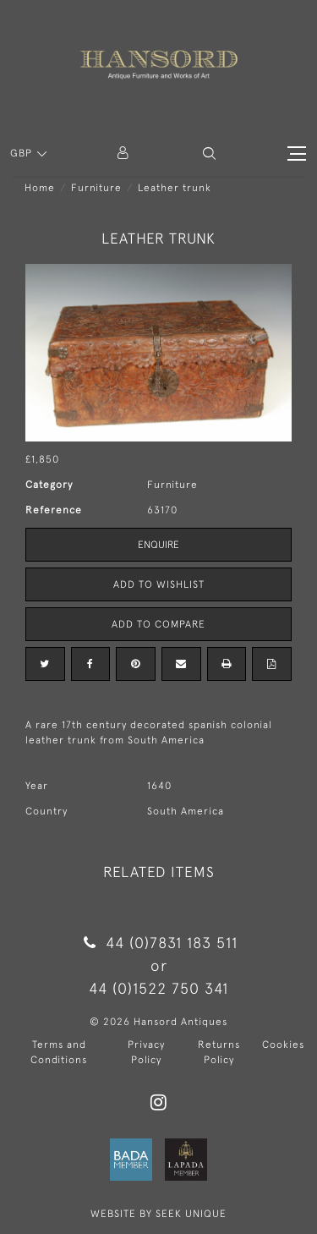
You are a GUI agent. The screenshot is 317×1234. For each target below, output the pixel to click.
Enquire (158, 545)
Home (40, 188)
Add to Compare (158, 624)
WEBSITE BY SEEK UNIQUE (158, 1214)
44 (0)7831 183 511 (158, 943)
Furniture (96, 188)
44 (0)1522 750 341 (158, 988)
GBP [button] (23, 153)
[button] (209, 153)
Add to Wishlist (159, 584)
